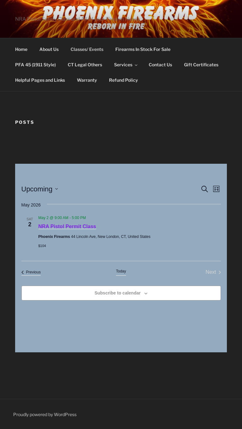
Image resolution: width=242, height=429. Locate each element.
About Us (49, 49)
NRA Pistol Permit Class (67, 226)
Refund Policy (123, 80)
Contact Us (160, 64)
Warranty (87, 80)
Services (126, 64)
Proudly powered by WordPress (45, 414)
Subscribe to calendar (118, 292)
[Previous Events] (31, 272)
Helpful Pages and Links (40, 80)
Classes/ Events (87, 49)
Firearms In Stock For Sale (142, 49)
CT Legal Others (85, 64)
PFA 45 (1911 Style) (35, 64)
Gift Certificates (201, 64)
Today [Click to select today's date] (121, 271)
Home (21, 49)
